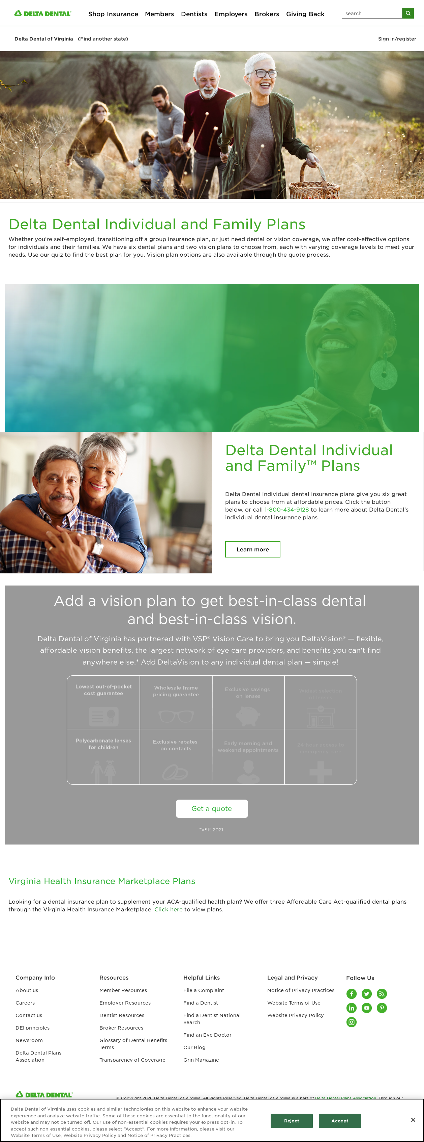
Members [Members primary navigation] (159, 14)
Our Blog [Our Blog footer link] (194, 1047)
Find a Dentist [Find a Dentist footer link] (200, 1003)
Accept (340, 1120)
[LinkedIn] (352, 1008)
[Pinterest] (382, 1008)
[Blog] (382, 993)
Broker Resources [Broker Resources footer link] (121, 1027)
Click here (168, 909)
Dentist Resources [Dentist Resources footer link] (121, 1015)
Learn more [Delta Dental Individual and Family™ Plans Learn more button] (253, 549)
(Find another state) (103, 39)
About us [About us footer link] (27, 990)
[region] (212, 1120)
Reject (291, 1120)
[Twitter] (367, 993)
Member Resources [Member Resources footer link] (123, 990)
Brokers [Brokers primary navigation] (266, 14)
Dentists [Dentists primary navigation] (194, 14)
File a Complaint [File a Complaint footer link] (203, 990)
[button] (12, 16)
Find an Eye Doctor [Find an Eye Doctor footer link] (207, 1035)
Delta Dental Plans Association (345, 1097)
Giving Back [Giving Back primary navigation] (305, 14)
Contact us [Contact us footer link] (29, 1015)
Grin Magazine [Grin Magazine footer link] (201, 1060)
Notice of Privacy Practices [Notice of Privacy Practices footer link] (300, 990)
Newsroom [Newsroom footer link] (29, 1040)
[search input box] (372, 13)
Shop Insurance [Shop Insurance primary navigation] (113, 14)
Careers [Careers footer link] (25, 1003)
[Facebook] (352, 993)
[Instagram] (352, 1022)
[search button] (408, 13)
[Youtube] (367, 1008)
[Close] (413, 1120)
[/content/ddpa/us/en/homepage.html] (42, 12)
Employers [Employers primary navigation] (231, 14)
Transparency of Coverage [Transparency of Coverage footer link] (132, 1060)
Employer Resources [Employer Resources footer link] (125, 1003)
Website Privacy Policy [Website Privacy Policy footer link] (295, 1015)
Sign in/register (397, 39)
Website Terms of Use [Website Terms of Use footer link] (294, 1003)
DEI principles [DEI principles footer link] (33, 1027)
